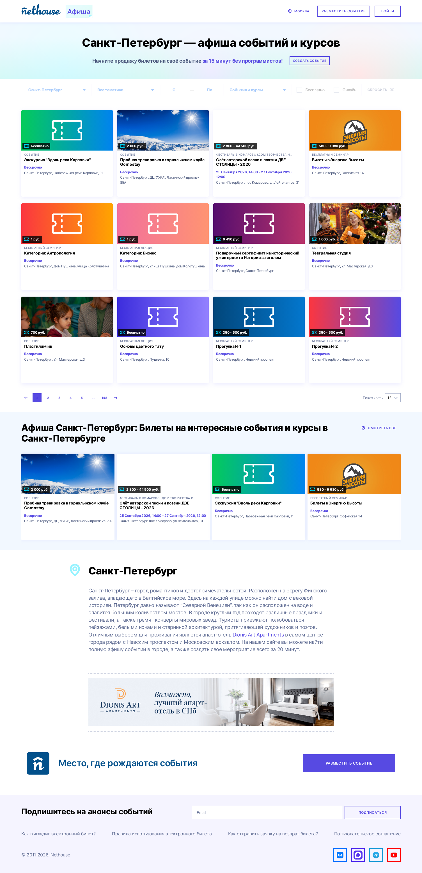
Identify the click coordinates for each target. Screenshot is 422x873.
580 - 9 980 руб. (329, 146)
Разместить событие (344, 11)
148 (104, 398)
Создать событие (310, 61)
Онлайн (346, 90)
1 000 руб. (324, 239)
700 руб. (34, 332)
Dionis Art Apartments (258, 635)
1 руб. (32, 239)
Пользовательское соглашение (367, 833)
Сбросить (383, 89)
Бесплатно (312, 90)
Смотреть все (378, 428)
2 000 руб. (132, 146)
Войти (387, 11)
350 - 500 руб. (231, 332)
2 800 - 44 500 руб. (235, 146)
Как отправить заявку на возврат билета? (273, 833)
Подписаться (373, 812)
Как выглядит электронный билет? (58, 833)
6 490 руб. (228, 239)
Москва (298, 11)
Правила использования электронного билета (162, 833)
